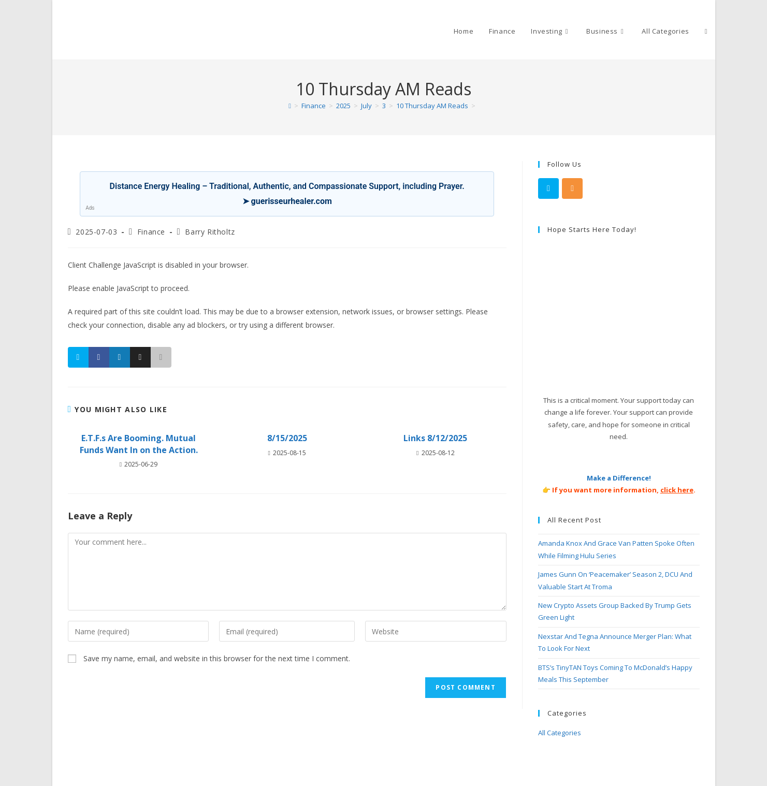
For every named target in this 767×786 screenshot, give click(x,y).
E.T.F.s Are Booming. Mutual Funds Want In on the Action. (139, 443)
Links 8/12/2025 (435, 438)
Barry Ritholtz (210, 232)
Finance (151, 232)
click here (676, 489)
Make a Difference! (619, 478)
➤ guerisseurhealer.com (287, 201)
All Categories (559, 732)
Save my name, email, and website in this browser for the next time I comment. (216, 658)
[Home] (289, 105)
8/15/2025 (287, 438)
